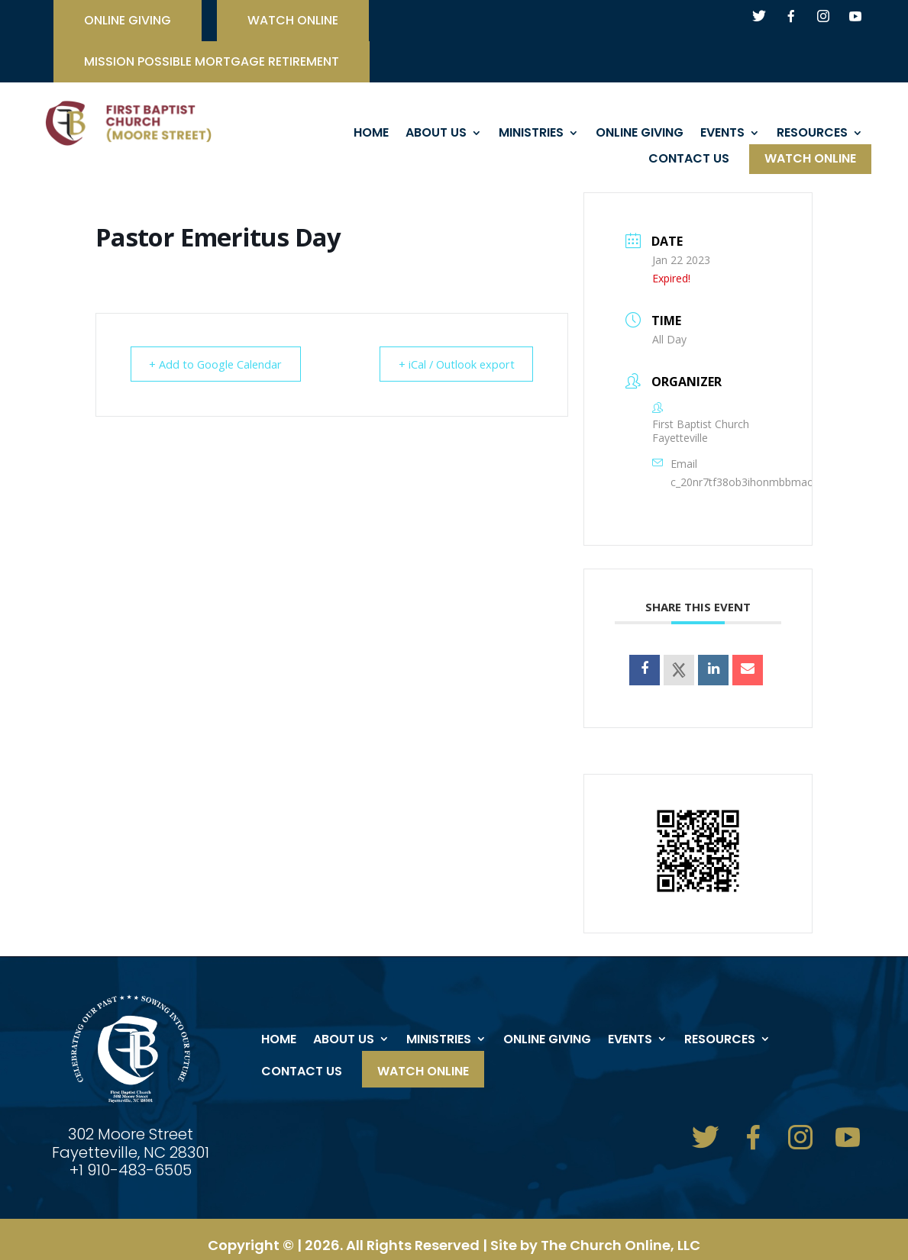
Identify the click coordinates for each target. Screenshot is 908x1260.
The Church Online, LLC (620, 1245)
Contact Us (688, 160)
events (722, 134)
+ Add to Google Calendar (220, 364)
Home (371, 134)
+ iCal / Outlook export (452, 364)
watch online (292, 22)
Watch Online (810, 160)
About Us (436, 134)
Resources (812, 134)
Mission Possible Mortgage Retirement (211, 63)
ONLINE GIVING (127, 22)
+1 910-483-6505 (130, 1170)
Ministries (531, 134)
